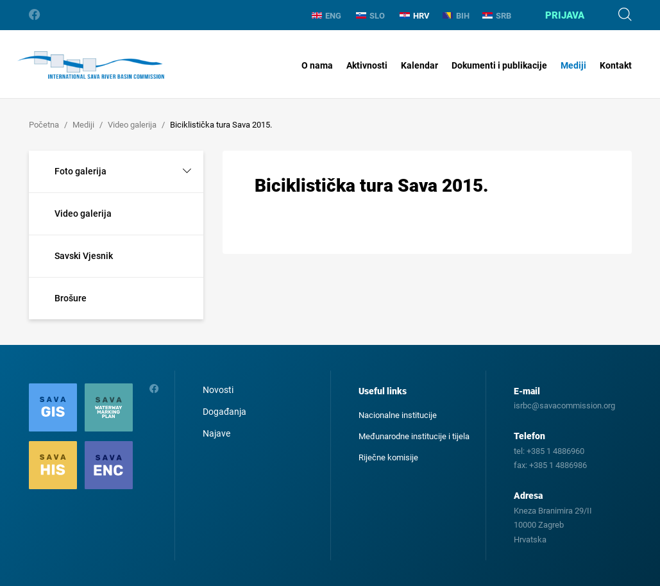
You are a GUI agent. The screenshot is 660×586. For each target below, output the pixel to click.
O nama (317, 65)
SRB (496, 16)
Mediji (573, 65)
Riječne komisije (388, 457)
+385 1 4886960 (555, 451)
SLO (370, 16)
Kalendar (419, 65)
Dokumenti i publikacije (499, 65)
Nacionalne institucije (398, 415)
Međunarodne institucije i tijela (414, 436)
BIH (456, 16)
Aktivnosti (366, 65)
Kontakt (616, 65)
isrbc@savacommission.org (564, 405)
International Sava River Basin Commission (90, 65)
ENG (326, 16)
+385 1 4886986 (558, 465)
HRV (415, 16)
